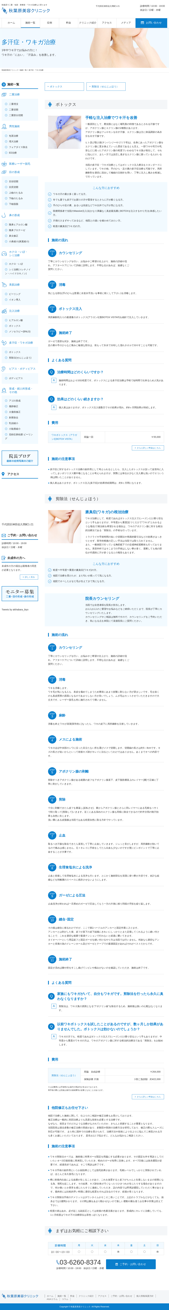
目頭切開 (13, 181)
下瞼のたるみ (16, 198)
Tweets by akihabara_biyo (15, 609)
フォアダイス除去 (18, 147)
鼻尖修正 (13, 235)
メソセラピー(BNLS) (19, 331)
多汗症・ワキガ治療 (21, 342)
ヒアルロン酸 (16, 320)
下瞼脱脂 (13, 204)
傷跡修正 (13, 406)
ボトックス (56, 86)
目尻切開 (13, 187)
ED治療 (13, 152)
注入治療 (14, 310)
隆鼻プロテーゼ (17, 230)
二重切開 (13, 109)
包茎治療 (13, 135)
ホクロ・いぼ (16, 263)
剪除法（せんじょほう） (105, 86)
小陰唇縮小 (15, 428)
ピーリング (15, 294)
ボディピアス (16, 378)
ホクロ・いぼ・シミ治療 (18, 253)
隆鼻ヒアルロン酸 (18, 224)
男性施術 (14, 126)
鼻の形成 (14, 215)
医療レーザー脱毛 (19, 163)
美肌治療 (14, 284)
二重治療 (14, 94)
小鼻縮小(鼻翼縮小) (19, 241)
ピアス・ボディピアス (22, 368)
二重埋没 (13, 104)
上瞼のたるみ (16, 192)
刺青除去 (13, 417)
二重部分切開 (16, 115)
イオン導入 (15, 299)
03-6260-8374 (80, 1262)
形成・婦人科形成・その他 (21, 390)
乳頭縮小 (13, 423)
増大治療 (13, 141)
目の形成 (14, 172)
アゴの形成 (15, 400)
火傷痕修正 (15, 412)
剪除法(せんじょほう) (20, 357)
